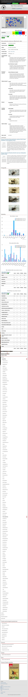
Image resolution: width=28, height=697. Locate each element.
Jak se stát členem (5, 628)
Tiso (3, 589)
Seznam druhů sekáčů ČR (6, 654)
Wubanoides (5, 611)
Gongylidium (5, 438)
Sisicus (4, 565)
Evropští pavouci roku (5, 649)
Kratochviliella (5, 458)
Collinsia (4, 398)
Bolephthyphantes (6, 380)
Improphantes (5, 449)
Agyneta (4, 366)
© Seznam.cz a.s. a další (23, 28)
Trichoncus (4, 596)
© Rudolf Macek (14, 175)
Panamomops (5, 529)
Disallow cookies (23, 3)
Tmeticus (4, 591)
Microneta (4, 496)
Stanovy (3, 639)
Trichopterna (5, 600)
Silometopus (5, 562)
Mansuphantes (5, 475)
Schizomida (3, 618)
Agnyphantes (5, 364)
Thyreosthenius (5, 587)
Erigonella (4, 420)
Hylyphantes (5, 446)
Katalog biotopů (4, 630)
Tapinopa (4, 580)
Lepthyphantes (5, 464)
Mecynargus (5, 482)
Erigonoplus (5, 422)
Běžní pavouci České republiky (7, 646)
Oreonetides (5, 522)
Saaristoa (4, 551)
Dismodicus (5, 409)
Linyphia (4, 469)
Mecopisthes (5, 480)
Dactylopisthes (5, 400)
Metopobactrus (5, 489)
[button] (7, 22)
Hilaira (4, 444)
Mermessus (5, 487)
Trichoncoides (5, 594)
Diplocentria (5, 404)
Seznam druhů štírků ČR (6, 659)
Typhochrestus (5, 607)
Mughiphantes (5, 507)
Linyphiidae (19, 8)
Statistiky (2, 693)
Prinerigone (4, 545)
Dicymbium (4, 402)
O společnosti (4, 634)
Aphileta (4, 371)
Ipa (3, 453)
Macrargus (4, 473)
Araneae (2, 357)
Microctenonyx (5, 493)
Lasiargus (4, 462)
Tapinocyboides (5, 578)
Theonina (4, 585)
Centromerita (5, 389)
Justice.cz (2, 685)
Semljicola (4, 560)
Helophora (4, 440)
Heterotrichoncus (5, 442)
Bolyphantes (5, 382)
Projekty (3, 637)
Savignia (4, 556)
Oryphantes (5, 524)
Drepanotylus (5, 415)
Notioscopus (5, 513)
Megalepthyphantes (6, 484)
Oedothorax (5, 518)
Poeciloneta (5, 542)
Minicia (4, 500)
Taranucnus (4, 582)
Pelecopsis (4, 533)
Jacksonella (5, 455)
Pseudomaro (5, 549)
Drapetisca (4, 413)
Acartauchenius (5, 362)
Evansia (4, 424)
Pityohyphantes (5, 538)
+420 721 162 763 (3, 682)
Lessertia (4, 467)
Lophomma (4, 471)
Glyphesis (4, 431)
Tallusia (4, 574)
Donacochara (5, 411)
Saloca (4, 553)
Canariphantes (5, 384)
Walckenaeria (5, 609)
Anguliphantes (5, 369)
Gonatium (4, 435)
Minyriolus (4, 502)
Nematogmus (5, 509)
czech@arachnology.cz (4, 683)
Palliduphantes (5, 527)
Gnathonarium (5, 433)
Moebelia (4, 505)
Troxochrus (4, 605)
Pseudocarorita (5, 547)
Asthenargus (5, 375)
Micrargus (4, 491)
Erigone (4, 418)
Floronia (4, 426)
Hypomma (4, 447)
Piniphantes (5, 536)
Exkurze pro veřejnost (5, 625)
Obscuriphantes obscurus (6, 272)
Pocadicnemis (5, 540)
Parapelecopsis (5, 531)
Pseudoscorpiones (4, 616)
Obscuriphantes (5, 516)
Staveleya (4, 567)
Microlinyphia (5, 495)
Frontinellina (5, 429)
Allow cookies (15, 3)
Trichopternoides (5, 602)
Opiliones (2, 614)
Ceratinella (4, 393)
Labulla (4, 460)
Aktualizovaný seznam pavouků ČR (8, 644)
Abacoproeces (5, 360)
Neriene (4, 511)
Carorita (4, 386)
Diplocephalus (5, 406)
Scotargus (4, 558)
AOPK (1, 690)
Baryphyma (4, 377)
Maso (3, 478)
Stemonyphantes (5, 569)
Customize (8, 3)
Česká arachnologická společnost (5, 686)
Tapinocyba (4, 576)
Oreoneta (4, 520)
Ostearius (4, 525)
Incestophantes (5, 451)
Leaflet (17, 28)
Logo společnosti (5, 632)
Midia (3, 498)
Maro (3, 476)
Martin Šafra (13, 51)
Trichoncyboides (5, 598)
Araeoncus (4, 373)
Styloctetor (4, 571)
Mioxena (4, 504)
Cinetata (4, 395)
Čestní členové (4, 623)
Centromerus (5, 391)
